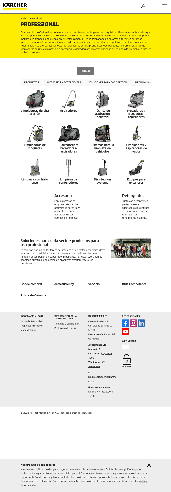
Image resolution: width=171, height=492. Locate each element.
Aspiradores (68, 110)
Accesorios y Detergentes (63, 82)
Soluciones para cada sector (107, 82)
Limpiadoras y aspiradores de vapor (136, 148)
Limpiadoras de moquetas (35, 147)
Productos (31, 82)
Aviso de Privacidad (32, 322)
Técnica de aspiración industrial (102, 114)
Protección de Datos (65, 328)
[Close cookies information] (149, 465)
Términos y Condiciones (66, 324)
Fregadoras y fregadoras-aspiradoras (136, 114)
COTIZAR (86, 71)
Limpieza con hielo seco (34, 181)
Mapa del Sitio (28, 330)
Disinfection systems (102, 181)
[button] (148, 82)
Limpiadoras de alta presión (35, 112)
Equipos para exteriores (136, 181)
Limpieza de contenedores (68, 181)
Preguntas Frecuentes (32, 326)
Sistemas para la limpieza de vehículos (102, 148)
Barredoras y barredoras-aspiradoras (68, 148)
